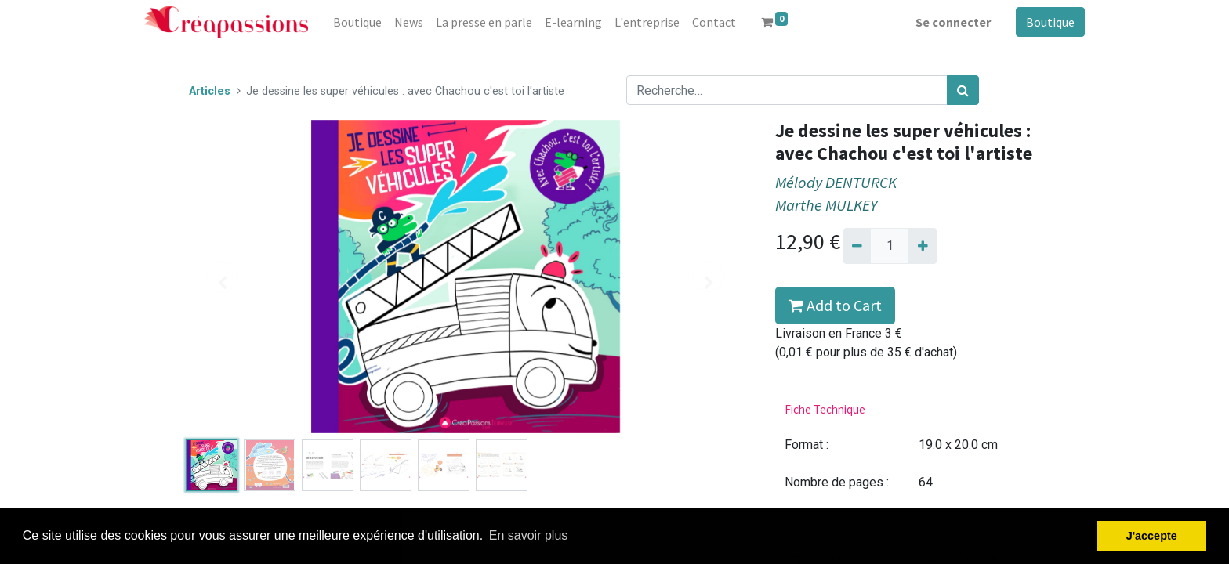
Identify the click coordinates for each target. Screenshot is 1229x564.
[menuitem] (357, 22)
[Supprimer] (857, 246)
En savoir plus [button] (528, 535)
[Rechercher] (963, 90)
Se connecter (953, 22)
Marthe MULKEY (826, 205)
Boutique (1050, 22)
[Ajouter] (922, 246)
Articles (209, 91)
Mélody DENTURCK (836, 182)
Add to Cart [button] (835, 305)
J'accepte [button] (1151, 536)
